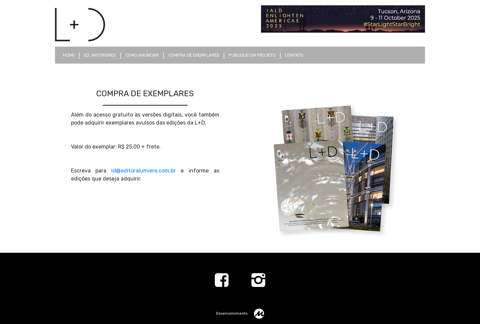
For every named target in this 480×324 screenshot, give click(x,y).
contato (294, 55)
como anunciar (142, 55)
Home (69, 55)
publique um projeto (252, 55)
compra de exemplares (193, 55)
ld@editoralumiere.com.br (143, 170)
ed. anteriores (100, 55)
